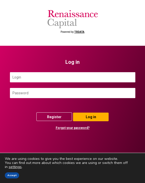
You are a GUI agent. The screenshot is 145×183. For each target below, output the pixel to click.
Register (54, 117)
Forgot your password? (73, 128)
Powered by (73, 21)
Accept (12, 175)
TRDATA (79, 31)
